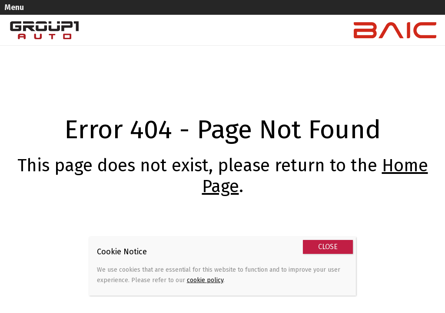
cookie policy (205, 280)
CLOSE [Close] (328, 247)
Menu (24, 7)
